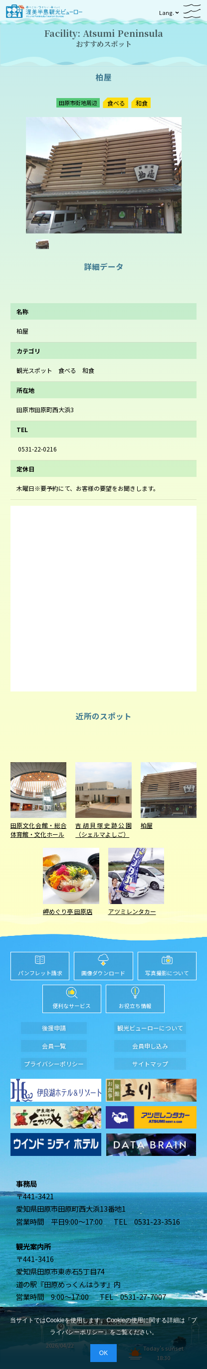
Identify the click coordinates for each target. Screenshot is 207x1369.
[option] (103, 175)
